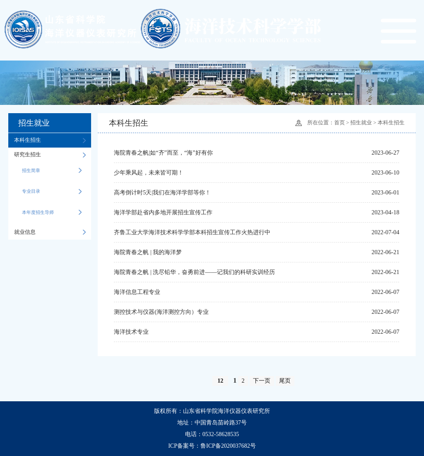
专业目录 (52, 191)
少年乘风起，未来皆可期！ (148, 172)
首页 (339, 123)
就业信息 (50, 232)
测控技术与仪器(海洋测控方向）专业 (161, 311)
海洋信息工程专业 (137, 292)
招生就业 (361, 123)
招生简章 (52, 170)
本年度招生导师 (52, 212)
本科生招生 (50, 140)
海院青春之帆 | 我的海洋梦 (148, 252)
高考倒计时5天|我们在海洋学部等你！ (162, 192)
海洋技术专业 (131, 331)
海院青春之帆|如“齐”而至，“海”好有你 (163, 152)
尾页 (285, 381)
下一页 (261, 381)
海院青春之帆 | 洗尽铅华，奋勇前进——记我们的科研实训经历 (194, 272)
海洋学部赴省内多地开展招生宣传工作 (163, 212)
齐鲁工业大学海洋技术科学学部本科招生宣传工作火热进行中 (192, 232)
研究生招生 (50, 155)
